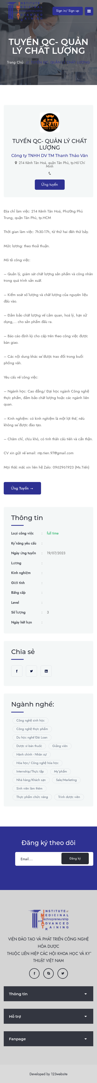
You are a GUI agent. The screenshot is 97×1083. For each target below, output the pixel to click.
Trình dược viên (69, 796)
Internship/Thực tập (30, 771)
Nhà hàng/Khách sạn (31, 780)
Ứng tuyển (49, 184)
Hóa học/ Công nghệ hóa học (37, 762)
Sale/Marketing (66, 780)
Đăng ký (75, 858)
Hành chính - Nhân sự (31, 754)
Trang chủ (15, 62)
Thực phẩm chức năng (32, 796)
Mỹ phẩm (60, 771)
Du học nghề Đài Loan (32, 737)
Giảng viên (60, 746)
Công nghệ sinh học (30, 720)
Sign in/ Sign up (67, 10)
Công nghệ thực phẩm (32, 728)
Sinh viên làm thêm (29, 788)
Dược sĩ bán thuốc (29, 746)
